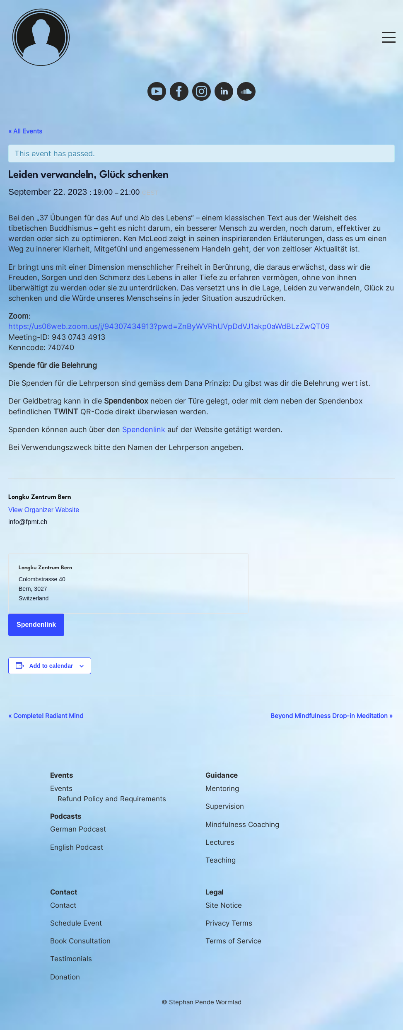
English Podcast (76, 847)
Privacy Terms (228, 923)
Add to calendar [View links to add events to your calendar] (51, 665)
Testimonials (71, 959)
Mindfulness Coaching (242, 824)
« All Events (25, 131)
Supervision (224, 806)
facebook (179, 91)
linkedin (224, 91)
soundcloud (246, 91)
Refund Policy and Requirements (112, 799)
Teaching (220, 860)
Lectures (219, 842)
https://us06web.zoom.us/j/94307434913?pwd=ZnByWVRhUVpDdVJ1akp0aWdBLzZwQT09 (169, 326)
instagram (201, 91)
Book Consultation (80, 941)
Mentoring (222, 788)
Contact (63, 905)
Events (61, 788)
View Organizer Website (43, 509)
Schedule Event (76, 923)
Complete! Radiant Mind (45, 716)
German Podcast (78, 829)
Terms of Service (233, 941)
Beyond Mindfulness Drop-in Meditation (331, 716)
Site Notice (223, 905)
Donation (65, 977)
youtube (156, 91)
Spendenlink (143, 429)
